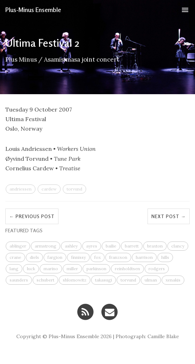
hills (165, 257)
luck (31, 268)
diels (34, 257)
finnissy (78, 257)
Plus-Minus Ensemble (33, 9)
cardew (49, 189)
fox (97, 257)
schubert (45, 280)
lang (14, 268)
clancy (177, 246)
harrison (144, 257)
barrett (132, 246)
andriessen (21, 189)
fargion (55, 257)
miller (72, 268)
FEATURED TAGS (24, 230)
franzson (118, 257)
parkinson (96, 268)
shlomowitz (75, 280)
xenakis (173, 280)
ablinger (18, 246)
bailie (111, 246)
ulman (151, 280)
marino (51, 268)
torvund (74, 189)
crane (15, 257)
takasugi (103, 280)
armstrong (45, 246)
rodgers (157, 268)
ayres (91, 246)
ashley (71, 246)
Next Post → (168, 216)
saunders (19, 280)
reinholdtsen (127, 268)
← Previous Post (32, 216)
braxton (155, 246)
